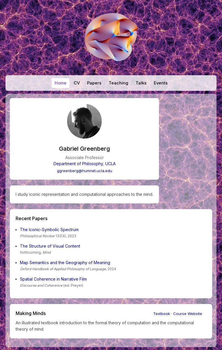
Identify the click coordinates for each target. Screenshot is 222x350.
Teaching (118, 83)
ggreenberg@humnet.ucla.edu (84, 170)
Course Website (187, 313)
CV (77, 83)
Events (161, 83)
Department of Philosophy (78, 163)
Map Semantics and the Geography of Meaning (65, 262)
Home (60, 83)
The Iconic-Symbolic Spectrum (49, 229)
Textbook (161, 313)
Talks (141, 83)
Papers (94, 83)
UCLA (110, 163)
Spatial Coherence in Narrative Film (53, 279)
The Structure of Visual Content (50, 246)
